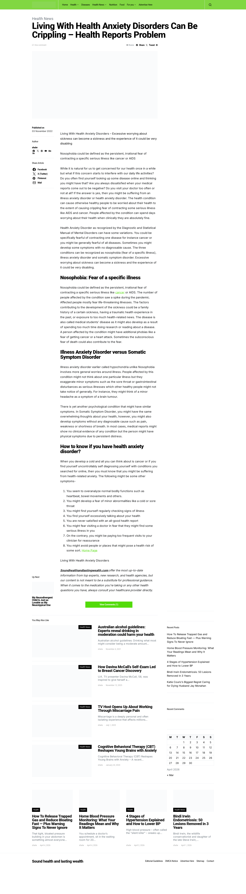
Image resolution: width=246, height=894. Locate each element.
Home (65, 4)
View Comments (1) (109, 604)
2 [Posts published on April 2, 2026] (190, 742)
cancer (120, 292)
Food (122, 4)
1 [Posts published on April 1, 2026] (183, 742)
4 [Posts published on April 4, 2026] (204, 742)
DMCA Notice (171, 861)
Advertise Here (145, 4)
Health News (98, 4)
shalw (34, 147)
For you (130, 4)
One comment (40, 45)
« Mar (170, 775)
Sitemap (200, 861)
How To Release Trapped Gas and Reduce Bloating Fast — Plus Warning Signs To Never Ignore (189, 638)
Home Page (89, 550)
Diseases (85, 4)
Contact (210, 861)
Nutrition (113, 4)
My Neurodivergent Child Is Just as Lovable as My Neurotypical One (42, 601)
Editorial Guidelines (154, 861)
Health (73, 4)
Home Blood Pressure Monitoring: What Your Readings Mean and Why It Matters (190, 651)
